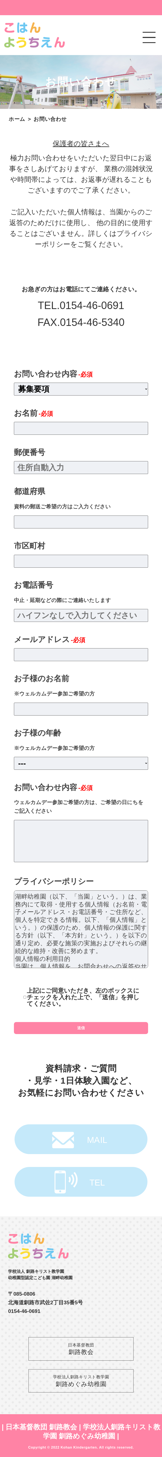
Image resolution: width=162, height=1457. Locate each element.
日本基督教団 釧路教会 (41, 1427)
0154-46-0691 (92, 305)
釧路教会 (81, 1349)
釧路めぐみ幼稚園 (81, 1380)
